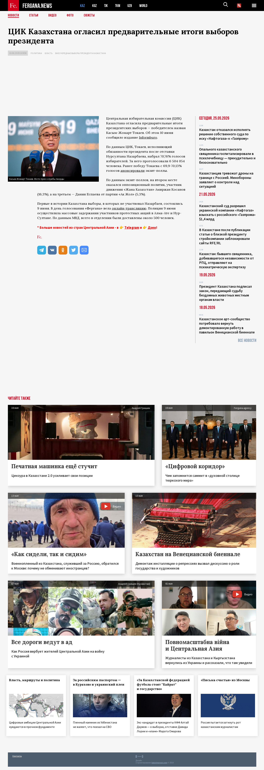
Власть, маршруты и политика (36, 680)
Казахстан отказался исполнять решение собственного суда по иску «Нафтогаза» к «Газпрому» (224, 134)
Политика (36, 53)
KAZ (82, 5)
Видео (54, 15)
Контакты (17, 759)
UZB (130, 5)
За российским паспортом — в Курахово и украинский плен (98, 684)
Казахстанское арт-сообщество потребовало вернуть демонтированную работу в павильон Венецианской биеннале (227, 325)
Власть (48, 53)
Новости (14, 15)
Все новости (247, 340)
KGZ (94, 5)
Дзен (152, 227)
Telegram (131, 227)
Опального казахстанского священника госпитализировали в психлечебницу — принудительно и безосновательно (227, 156)
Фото (71, 15)
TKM (118, 5)
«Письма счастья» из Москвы (226, 680)
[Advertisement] (132, 86)
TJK (106, 5)
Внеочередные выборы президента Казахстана (80, 53)
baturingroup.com (159, 766)
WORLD (144, 5)
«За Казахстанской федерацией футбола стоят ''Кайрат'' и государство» (161, 684)
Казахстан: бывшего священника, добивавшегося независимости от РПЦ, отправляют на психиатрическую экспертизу (226, 260)
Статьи (34, 15)
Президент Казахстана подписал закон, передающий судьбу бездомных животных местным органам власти (225, 293)
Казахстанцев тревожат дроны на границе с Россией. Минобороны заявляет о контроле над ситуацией (226, 180)
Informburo (148, 137)
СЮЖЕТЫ (91, 15)
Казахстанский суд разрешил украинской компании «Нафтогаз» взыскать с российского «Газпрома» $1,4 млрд (227, 212)
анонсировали (132, 170)
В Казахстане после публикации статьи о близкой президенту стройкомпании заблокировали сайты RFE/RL (224, 236)
